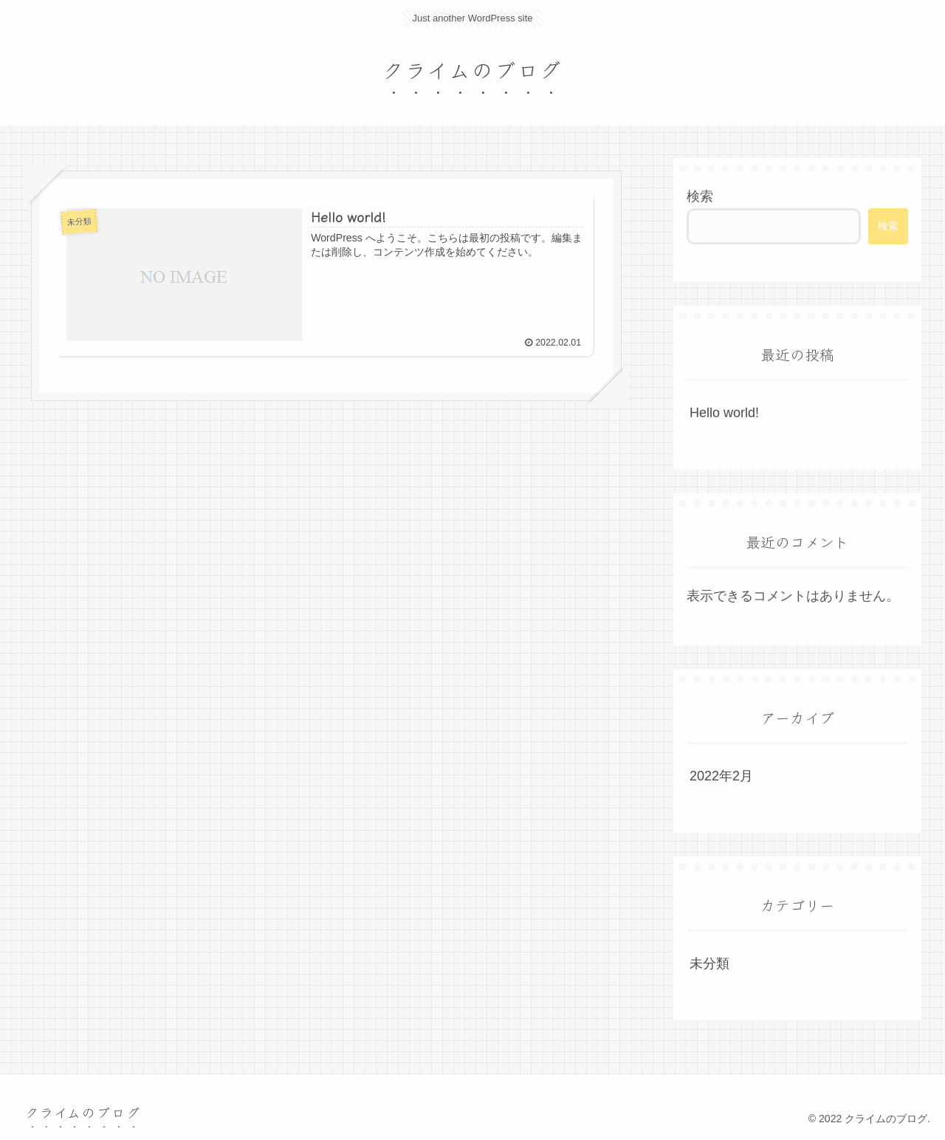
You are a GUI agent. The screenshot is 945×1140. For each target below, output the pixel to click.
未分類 (709, 963)
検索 (700, 196)
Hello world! (724, 412)
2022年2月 (721, 776)
